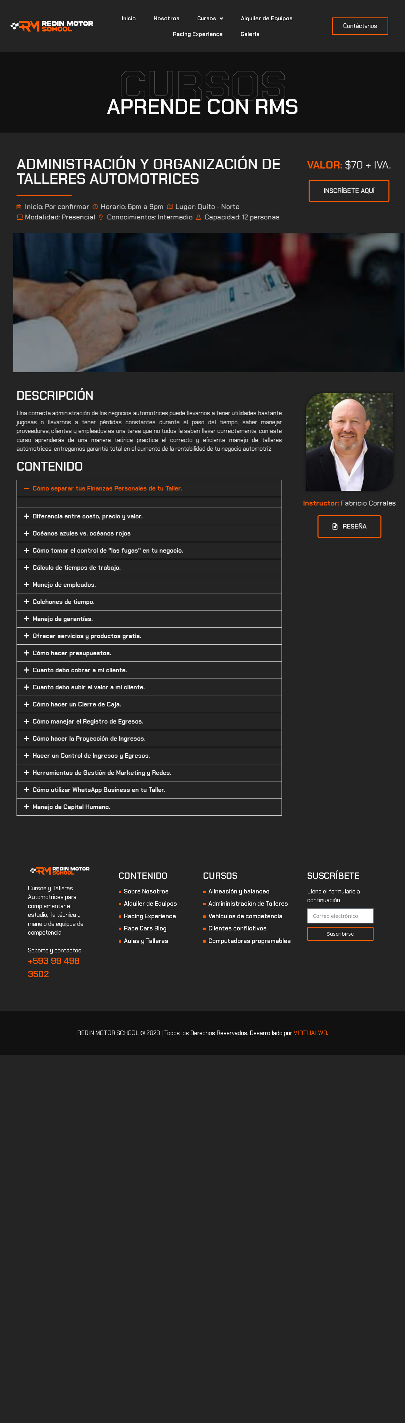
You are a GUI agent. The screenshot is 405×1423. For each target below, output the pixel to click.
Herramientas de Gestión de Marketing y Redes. (149, 773)
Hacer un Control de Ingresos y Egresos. (138, 755)
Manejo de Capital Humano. (118, 807)
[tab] (196, 488)
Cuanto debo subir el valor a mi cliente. (136, 687)
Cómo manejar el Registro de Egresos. (135, 721)
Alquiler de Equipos (267, 18)
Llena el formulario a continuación (333, 895)
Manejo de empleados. (111, 585)
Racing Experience (198, 34)
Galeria (250, 34)
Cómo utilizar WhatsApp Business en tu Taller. (146, 790)
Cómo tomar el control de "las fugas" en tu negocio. (155, 550)
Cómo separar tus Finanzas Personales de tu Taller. (154, 488)
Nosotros (166, 18)
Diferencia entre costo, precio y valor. (135, 516)
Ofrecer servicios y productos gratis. (134, 636)
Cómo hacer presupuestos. (119, 653)
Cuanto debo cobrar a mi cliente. (127, 670)
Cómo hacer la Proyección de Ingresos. (136, 738)
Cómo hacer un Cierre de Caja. (124, 704)
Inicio (129, 18)
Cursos (210, 18)
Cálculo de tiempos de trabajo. (124, 567)
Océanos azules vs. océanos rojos (129, 533)
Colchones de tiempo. (111, 602)
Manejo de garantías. (110, 619)
